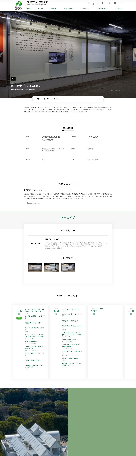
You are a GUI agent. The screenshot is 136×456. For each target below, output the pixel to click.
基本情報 (53, 8)
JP (93, 3)
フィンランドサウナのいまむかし (34, 354)
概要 (38, 99)
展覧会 (28, 8)
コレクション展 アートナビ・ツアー (35, 317)
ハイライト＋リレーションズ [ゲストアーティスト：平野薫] (34, 336)
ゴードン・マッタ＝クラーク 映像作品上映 (34, 347)
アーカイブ (57, 99)
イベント (40, 8)
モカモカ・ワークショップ (70, 309)
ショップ (68, 8)
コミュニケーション (101, 8)
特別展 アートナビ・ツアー (34, 323)
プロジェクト (84, 8)
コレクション (118, 8)
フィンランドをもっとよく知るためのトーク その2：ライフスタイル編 (34, 310)
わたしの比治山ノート (32, 341)
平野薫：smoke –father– (33, 360)
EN (97, 3)
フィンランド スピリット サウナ (34, 329)
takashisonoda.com (32, 203)
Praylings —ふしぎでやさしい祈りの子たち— (34, 366)
